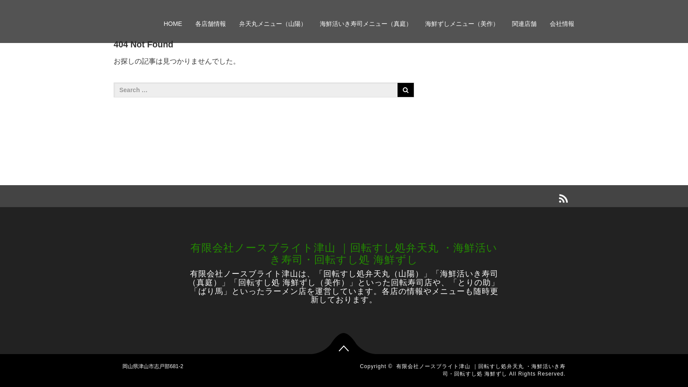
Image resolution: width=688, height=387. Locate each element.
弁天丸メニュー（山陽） (273, 23)
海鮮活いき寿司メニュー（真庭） (366, 23)
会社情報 (562, 23)
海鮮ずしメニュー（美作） (462, 23)
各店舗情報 (210, 23)
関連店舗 (524, 23)
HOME (173, 23)
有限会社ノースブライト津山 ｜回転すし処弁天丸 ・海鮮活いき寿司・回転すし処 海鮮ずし (343, 253)
